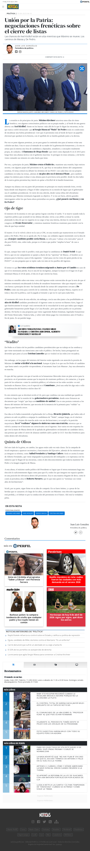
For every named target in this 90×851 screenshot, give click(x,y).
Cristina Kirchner (56, 513)
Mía (48, 835)
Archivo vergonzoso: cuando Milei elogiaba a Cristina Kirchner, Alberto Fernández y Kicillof (39, 331)
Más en (17, 546)
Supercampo (23, 835)
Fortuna (46, 829)
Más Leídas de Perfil (14, 743)
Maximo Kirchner (13, 513)
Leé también (25, 326)
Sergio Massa (41, 513)
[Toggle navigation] (4, 6)
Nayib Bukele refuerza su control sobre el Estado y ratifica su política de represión (44, 635)
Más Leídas (9, 689)
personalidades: (12, 510)
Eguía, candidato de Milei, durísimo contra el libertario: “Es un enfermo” (39, 640)
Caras (23, 829)
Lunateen (57, 835)
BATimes (68, 835)
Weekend (67, 829)
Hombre (56, 829)
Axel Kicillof (28, 513)
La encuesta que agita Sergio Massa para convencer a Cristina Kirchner (39, 654)
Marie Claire (34, 829)
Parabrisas (78, 829)
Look (34, 835)
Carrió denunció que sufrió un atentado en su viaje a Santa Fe (35, 645)
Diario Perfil (12, 829)
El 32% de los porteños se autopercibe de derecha (29, 649)
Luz (41, 835)
